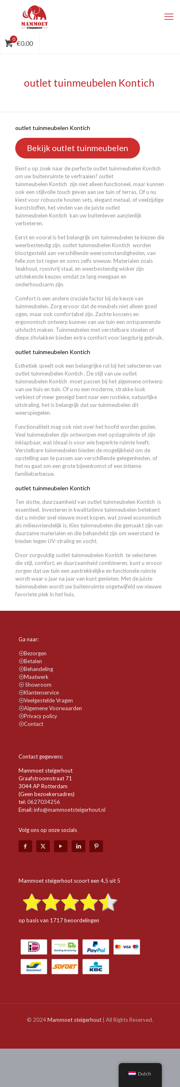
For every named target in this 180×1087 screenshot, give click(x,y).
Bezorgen (35, 653)
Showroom (38, 684)
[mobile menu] (169, 16)
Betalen (33, 661)
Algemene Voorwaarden (53, 708)
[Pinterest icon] (96, 846)
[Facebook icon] (25, 846)
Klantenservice (41, 692)
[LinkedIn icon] (78, 846)
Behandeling (38, 669)
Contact (33, 724)
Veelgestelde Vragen (48, 700)
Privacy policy (40, 716)
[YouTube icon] (60, 846)
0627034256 (43, 802)
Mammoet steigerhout (74, 1019)
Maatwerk (36, 676)
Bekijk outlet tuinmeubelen (77, 148)
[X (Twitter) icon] (43, 846)
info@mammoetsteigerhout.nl (69, 809)
